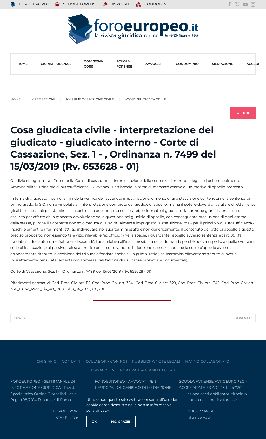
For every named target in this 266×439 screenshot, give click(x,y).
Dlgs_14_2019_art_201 (85, 289)
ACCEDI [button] (253, 64)
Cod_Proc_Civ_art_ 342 (199, 282)
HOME (22, 64)
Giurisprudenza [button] (56, 64)
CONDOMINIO (187, 64)
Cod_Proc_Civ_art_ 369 (43, 289)
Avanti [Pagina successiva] (244, 318)
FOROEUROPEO (29, 4)
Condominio (153, 4)
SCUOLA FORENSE (76, 4)
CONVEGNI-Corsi (93, 63)
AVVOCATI (117, 4)
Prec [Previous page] (19, 318)
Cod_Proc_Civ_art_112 (71, 282)
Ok (94, 421)
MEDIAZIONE (222, 64)
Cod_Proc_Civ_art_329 (156, 282)
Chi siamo (47, 361)
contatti (71, 361)
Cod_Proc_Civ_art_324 (112, 282)
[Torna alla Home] (133, 29)
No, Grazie (120, 421)
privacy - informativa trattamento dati (133, 370)
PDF (242, 113)
